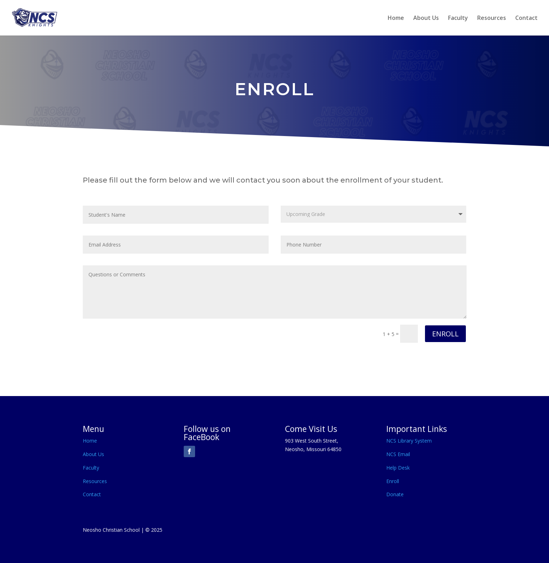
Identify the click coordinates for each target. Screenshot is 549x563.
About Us (426, 18)
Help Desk (398, 467)
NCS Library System (409, 440)
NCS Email (398, 454)
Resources (491, 18)
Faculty (458, 18)
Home (396, 18)
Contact (526, 18)
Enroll (392, 481)
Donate (395, 494)
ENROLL (445, 334)
